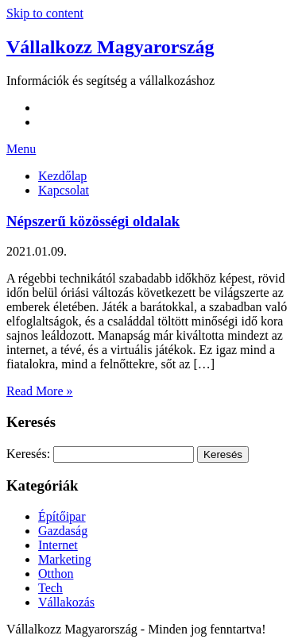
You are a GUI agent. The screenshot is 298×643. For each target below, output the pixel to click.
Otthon (55, 573)
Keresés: (28, 453)
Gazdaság (62, 530)
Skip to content (44, 13)
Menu (21, 149)
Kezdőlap (62, 176)
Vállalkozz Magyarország (110, 47)
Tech (50, 588)
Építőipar (62, 516)
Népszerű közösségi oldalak (93, 221)
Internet (58, 545)
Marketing (64, 559)
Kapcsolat (63, 190)
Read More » (39, 391)
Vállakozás (66, 602)
